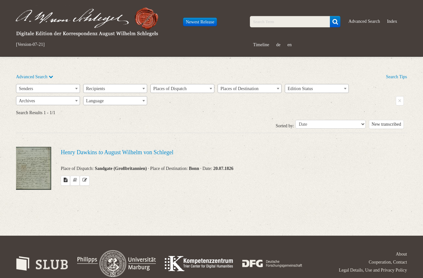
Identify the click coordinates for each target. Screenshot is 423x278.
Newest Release (200, 22)
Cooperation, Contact (388, 262)
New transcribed (386, 124)
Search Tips (396, 76)
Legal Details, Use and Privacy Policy (373, 270)
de (278, 44)
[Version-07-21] (30, 44)
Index (392, 21)
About (401, 254)
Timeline (261, 44)
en (289, 44)
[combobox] (48, 88)
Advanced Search (364, 21)
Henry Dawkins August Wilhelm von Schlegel (117, 152)
